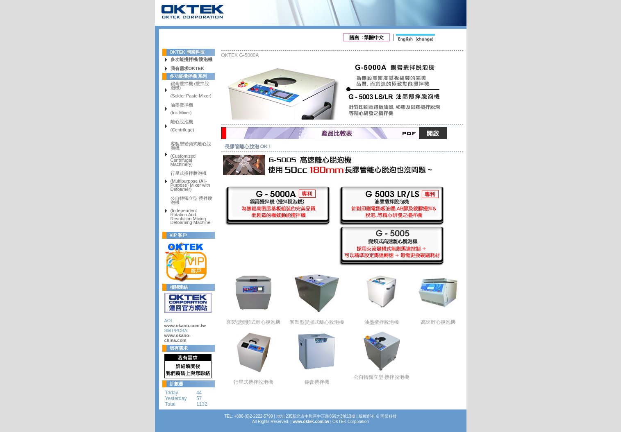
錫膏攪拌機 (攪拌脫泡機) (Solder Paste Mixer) (191, 90)
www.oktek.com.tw (311, 421)
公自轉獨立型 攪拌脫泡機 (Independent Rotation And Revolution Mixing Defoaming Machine (191, 211)
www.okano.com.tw (185, 325)
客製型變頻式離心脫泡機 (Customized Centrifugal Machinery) (191, 154)
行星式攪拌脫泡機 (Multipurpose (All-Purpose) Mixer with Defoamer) (190, 182)
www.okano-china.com (177, 338)
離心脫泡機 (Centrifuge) (182, 126)
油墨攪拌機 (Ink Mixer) (182, 109)
